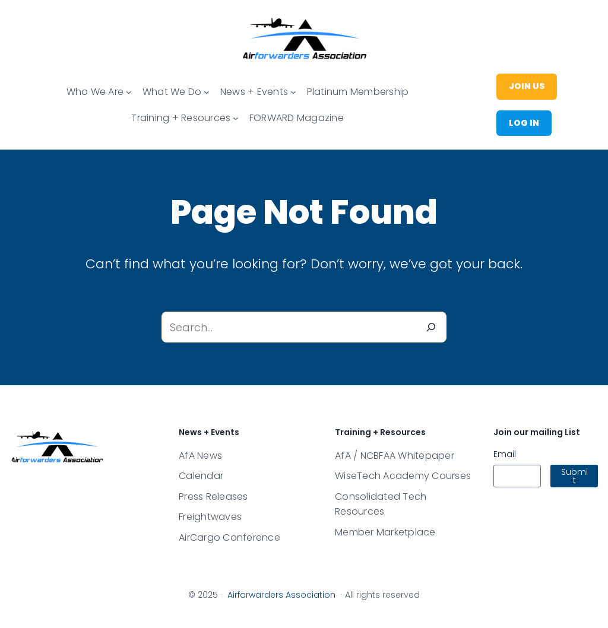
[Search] (431, 327)
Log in (524, 123)
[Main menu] (129, 92)
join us (526, 86)
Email (504, 454)
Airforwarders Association (281, 595)
